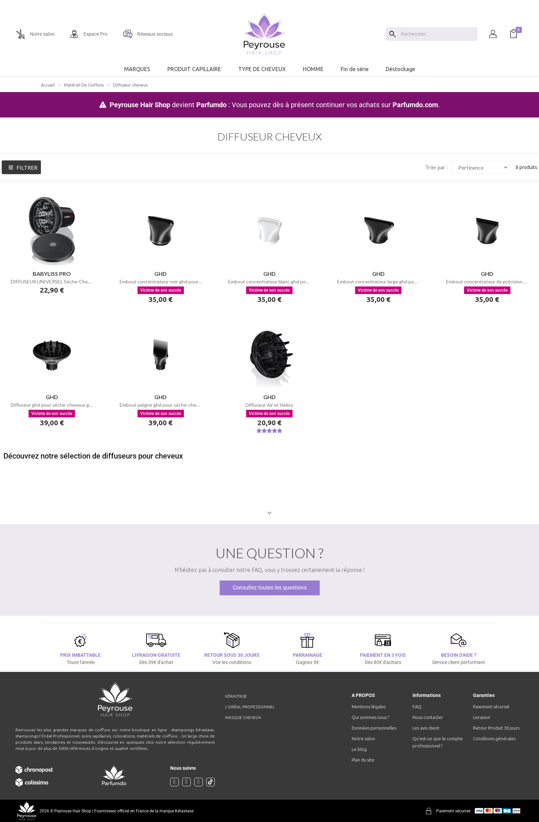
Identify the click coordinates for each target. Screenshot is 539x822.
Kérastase (236, 696)
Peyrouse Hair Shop (140, 105)
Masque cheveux (243, 717)
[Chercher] (437, 34)
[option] (269, 2)
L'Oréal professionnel (250, 707)
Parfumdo (211, 105)
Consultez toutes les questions (270, 587)
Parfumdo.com (415, 105)
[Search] (392, 34)
